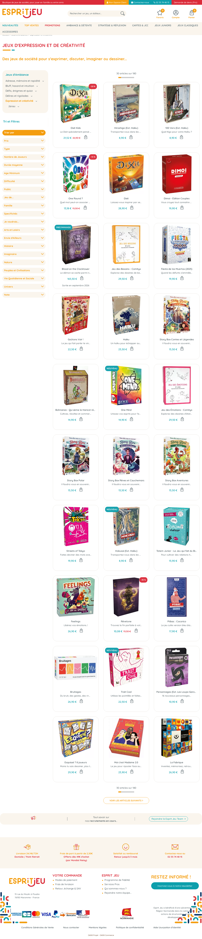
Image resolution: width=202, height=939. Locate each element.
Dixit (126, 198)
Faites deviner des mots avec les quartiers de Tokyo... (88, 554)
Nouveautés (10, 25)
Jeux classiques (187, 25)
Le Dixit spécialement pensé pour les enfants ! (84, 131)
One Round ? (75, 198)
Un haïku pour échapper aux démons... (131, 343)
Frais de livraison (64, 881)
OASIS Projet (93, 935)
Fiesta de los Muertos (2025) (176, 268)
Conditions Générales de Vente (34, 927)
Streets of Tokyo (75, 550)
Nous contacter (70, 927)
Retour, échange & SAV (68, 885)
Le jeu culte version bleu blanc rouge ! (181, 625)
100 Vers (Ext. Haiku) (176, 127)
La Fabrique (176, 762)
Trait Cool (126, 691)
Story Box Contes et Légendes (177, 339)
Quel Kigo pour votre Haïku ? (176, 131)
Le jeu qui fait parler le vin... (75, 343)
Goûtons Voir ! (75, 339)
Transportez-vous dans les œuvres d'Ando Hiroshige (138, 131)
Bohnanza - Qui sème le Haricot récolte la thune (75, 409)
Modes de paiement (66, 877)
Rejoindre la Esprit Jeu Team (168, 815)
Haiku (126, 339)
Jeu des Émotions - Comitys (176, 409)
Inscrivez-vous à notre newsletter (174, 883)
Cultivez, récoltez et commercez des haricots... (84, 413)
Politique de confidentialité (131, 927)
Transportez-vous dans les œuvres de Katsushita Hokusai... (142, 554)
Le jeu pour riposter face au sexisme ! (130, 766)
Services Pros (111, 881)
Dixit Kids (76, 127)
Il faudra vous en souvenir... (176, 343)
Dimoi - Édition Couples (177, 198)
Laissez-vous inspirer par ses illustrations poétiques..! (138, 202)
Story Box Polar (75, 480)
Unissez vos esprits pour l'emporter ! (130, 413)
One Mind (126, 409)
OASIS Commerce (107, 935)
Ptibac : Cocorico (176, 621)
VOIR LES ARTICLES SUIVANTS (125, 800)
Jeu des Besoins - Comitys (126, 268)
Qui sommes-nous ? (115, 885)
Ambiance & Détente (79, 25)
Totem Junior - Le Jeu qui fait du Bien (176, 550)
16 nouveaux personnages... (176, 695)
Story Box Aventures (176, 480)
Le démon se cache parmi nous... (77, 272)
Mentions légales (97, 927)
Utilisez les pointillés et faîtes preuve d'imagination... (138, 695)
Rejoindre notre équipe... (117, 890)
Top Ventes (31, 25)
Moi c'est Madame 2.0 (126, 762)
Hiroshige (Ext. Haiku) (126, 127)
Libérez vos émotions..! (76, 625)
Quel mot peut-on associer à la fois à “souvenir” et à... (88, 202)
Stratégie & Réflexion (112, 25)
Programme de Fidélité (117, 877)
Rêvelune (126, 621)
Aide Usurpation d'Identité (170, 927)
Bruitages (75, 691)
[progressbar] (126, 77)
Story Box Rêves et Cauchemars (126, 480)
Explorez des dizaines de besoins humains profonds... (138, 272)
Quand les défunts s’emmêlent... (177, 272)
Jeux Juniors (162, 25)
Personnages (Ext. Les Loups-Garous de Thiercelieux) (176, 691)
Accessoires (10, 31)
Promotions (52, 25)
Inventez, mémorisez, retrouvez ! (178, 766)
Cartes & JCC (140, 25)
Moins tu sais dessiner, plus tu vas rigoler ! (82, 766)
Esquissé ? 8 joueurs (76, 762)
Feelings (75, 621)
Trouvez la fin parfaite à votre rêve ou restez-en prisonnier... (142, 625)
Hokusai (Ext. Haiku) (126, 550)
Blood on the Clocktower (75, 268)
